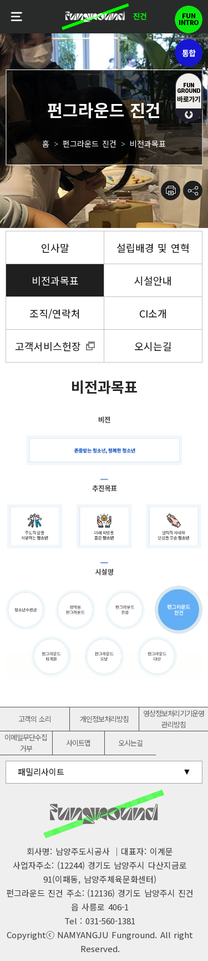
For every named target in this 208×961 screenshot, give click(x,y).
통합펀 (188, 53)
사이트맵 (78, 742)
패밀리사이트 (41, 771)
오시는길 (130, 742)
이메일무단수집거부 (25, 743)
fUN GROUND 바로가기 (188, 97)
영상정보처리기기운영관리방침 (173, 719)
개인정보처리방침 (104, 719)
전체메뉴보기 (16, 16)
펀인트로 (188, 19)
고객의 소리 (34, 719)
